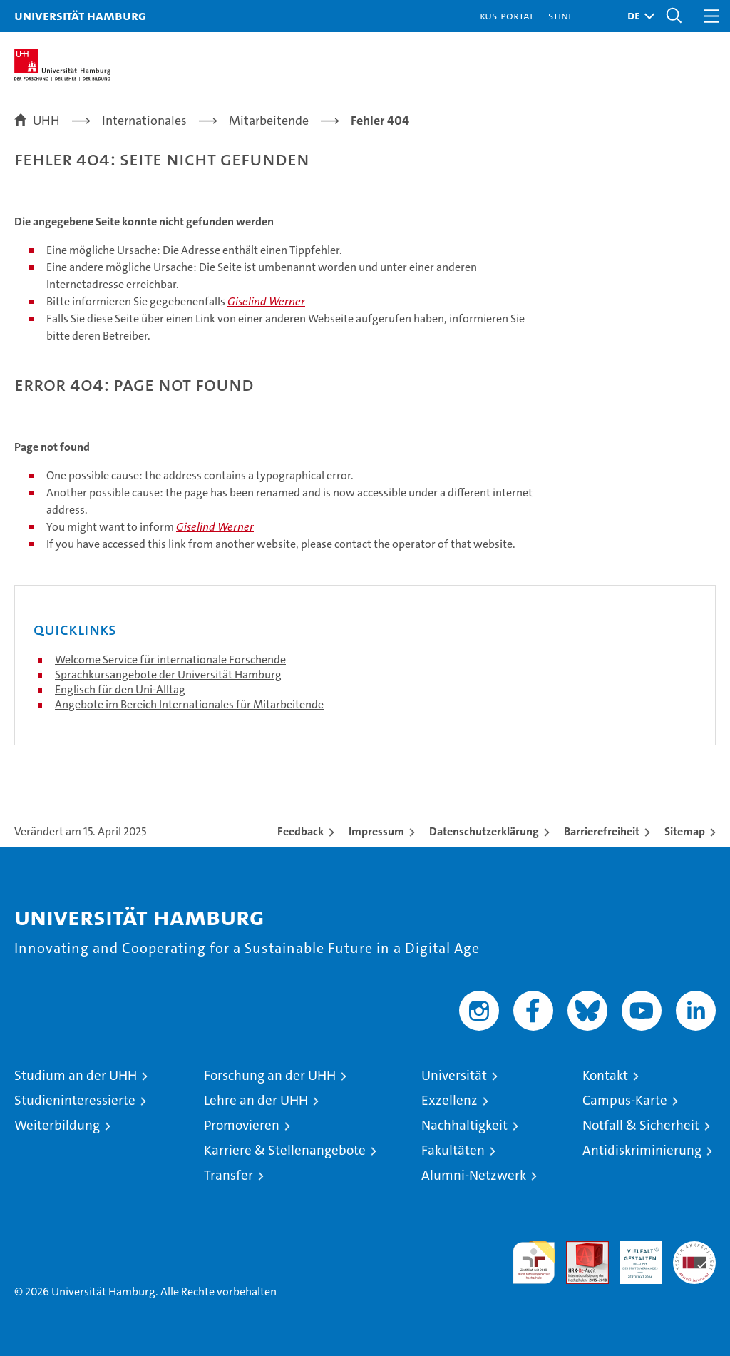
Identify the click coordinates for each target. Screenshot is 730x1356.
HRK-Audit (633, 1256)
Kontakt (605, 1075)
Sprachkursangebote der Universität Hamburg (168, 674)
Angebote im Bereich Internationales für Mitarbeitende (189, 704)
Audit (579, 1248)
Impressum (376, 831)
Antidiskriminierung (641, 1150)
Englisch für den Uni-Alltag (120, 689)
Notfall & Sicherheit (640, 1125)
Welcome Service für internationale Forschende (170, 659)
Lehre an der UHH (256, 1100)
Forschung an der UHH (270, 1075)
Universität (454, 1075)
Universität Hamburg (80, 15)
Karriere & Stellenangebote (285, 1150)
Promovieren (241, 1125)
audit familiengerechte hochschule (534, 1262)
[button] (637, 16)
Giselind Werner (266, 301)
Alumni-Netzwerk (473, 1175)
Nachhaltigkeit (464, 1125)
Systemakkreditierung (694, 1248)
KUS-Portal (507, 15)
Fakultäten (453, 1150)
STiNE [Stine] (560, 15)
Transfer (228, 1175)
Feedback (300, 831)
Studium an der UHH (75, 1075)
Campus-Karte (624, 1100)
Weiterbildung (57, 1125)
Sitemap (684, 831)
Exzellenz (449, 1100)
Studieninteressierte (74, 1100)
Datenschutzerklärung (484, 831)
